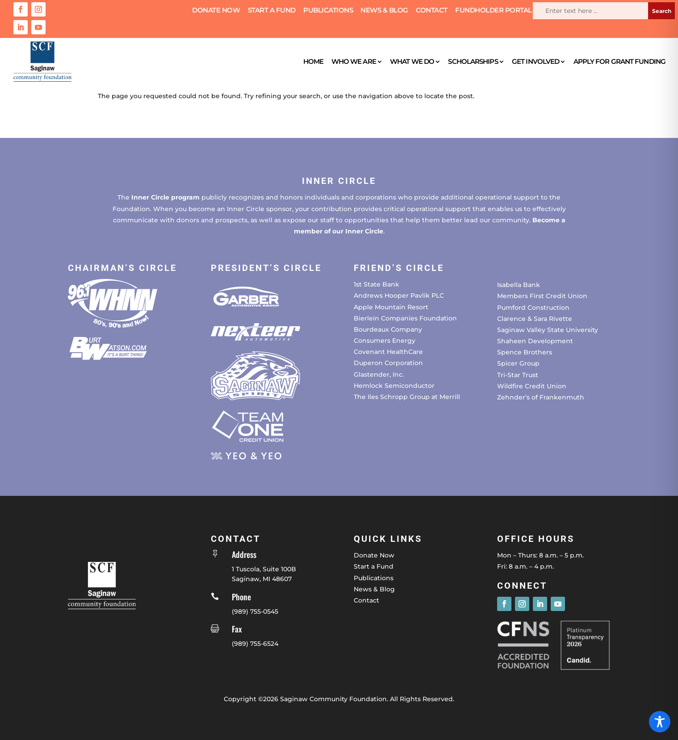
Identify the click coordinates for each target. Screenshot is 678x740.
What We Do (412, 61)
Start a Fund (272, 10)
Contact (432, 10)
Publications (328, 10)
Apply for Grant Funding (619, 61)
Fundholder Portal (493, 10)
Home (313, 61)
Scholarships (473, 61)
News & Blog (384, 10)
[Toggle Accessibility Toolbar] (659, 721)
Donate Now (216, 10)
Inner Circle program (165, 197)
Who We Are (353, 61)
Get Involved (535, 61)
